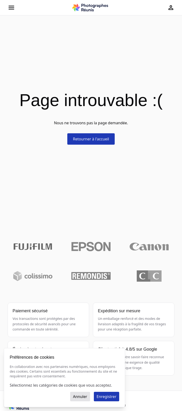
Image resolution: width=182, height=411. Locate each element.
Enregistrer (106, 396)
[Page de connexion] (170, 7)
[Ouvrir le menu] (11, 7)
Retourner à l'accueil (91, 139)
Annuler (80, 396)
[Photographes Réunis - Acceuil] (90, 7)
